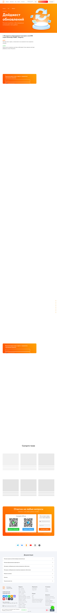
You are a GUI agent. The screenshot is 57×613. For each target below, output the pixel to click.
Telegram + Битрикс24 (22, 592)
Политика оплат (47, 599)
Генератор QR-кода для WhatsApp (37, 599)
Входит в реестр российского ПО (10, 605)
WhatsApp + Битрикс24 (22, 600)
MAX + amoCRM (21, 588)
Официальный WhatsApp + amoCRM (24, 596)
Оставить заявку (44, 529)
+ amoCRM (22, 603)
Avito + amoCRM (21, 593)
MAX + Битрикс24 (21, 589)
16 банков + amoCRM (22, 607)
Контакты (46, 591)
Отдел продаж (30, 2)
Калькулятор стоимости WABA (36, 601)
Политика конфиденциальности (50, 602)
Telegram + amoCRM (22, 591)
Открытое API (34, 589)
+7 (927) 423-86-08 (30, 1)
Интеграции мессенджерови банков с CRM (9, 587)
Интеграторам (34, 588)
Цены (33, 595)
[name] (17, 81)
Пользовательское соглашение (50, 597)
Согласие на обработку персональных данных (49, 601)
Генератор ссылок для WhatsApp (37, 600)
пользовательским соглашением (47, 533)
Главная (4, 8)
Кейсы (33, 597)
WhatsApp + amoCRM (22, 599)
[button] (7, 2)
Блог (8, 8)
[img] (4, 587)
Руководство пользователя (49, 596)
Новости (46, 589)
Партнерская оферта (48, 605)
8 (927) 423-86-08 (6, 591)
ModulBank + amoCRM (22, 604)
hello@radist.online (6, 593)
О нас (46, 588)
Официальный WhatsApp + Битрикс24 (24, 597)
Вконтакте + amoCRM (22, 595)
